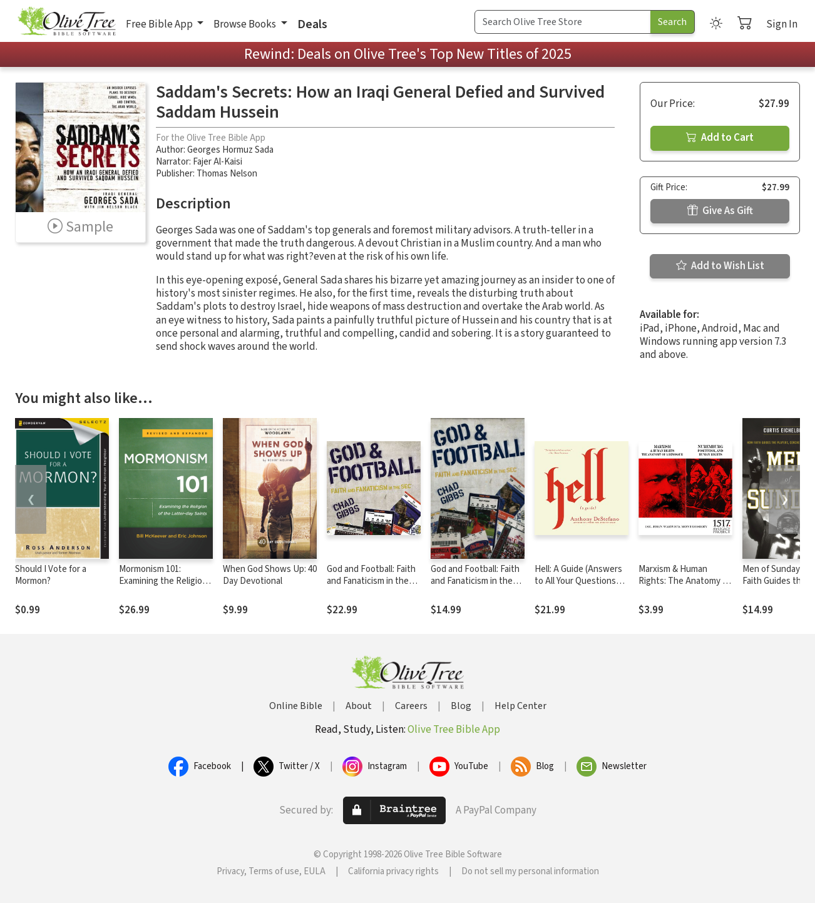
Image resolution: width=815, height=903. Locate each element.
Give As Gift (720, 210)
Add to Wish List (720, 265)
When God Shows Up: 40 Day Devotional (270, 575)
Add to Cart (720, 137)
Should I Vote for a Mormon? (50, 575)
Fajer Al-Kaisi (217, 161)
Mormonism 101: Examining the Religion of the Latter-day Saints (166, 581)
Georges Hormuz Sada (230, 149)
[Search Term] (562, 22)
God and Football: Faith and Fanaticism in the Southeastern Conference (371, 587)
